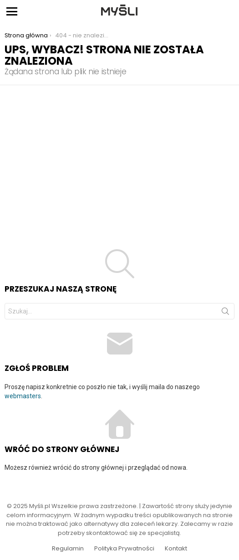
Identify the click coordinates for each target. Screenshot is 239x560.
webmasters (23, 396)
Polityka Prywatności (124, 548)
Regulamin (68, 548)
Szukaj (225, 313)
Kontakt (176, 548)
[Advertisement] (119, 153)
